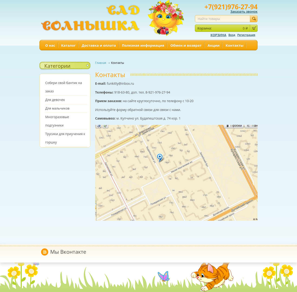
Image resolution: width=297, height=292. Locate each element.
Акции (214, 45)
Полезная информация (143, 45)
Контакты (234, 45)
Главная (101, 63)
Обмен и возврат (186, 45)
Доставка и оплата (99, 45)
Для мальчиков (57, 108)
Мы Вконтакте (68, 251)
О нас (50, 45)
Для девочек (55, 99)
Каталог (68, 45)
